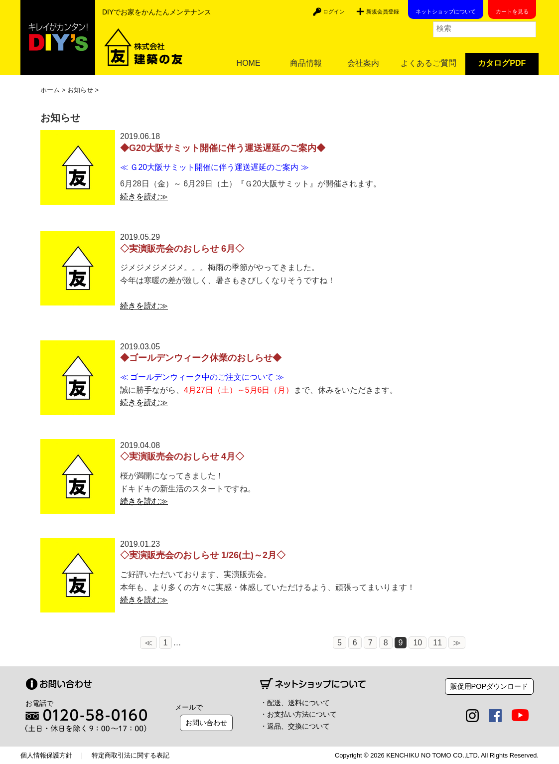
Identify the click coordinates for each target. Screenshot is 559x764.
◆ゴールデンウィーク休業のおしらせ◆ (200, 358)
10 (319, 642)
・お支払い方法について (298, 714)
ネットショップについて (446, 11)
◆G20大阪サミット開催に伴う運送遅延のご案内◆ (222, 148)
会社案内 (363, 63)
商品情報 (306, 63)
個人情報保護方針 (46, 755)
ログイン (334, 11)
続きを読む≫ (144, 196)
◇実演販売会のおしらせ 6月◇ (182, 249)
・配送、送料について (295, 703)
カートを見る (512, 11)
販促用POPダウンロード (489, 686)
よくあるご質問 (428, 63)
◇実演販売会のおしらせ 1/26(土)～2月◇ (202, 555)
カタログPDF (502, 63)
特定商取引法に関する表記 (130, 755)
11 (339, 642)
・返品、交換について (295, 726)
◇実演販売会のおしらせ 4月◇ (182, 456)
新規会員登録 (382, 11)
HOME (249, 63)
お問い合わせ (206, 723)
